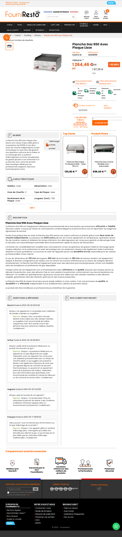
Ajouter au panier (101, 122)
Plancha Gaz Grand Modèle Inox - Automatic (104, 164)
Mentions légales (14, 510)
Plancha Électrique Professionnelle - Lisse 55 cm (75, 164)
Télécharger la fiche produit (54, 145)
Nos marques (12, 516)
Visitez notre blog (99, 484)
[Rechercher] (61, 16)
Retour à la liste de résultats (20, 40)
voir (28, 495)
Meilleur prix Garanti (12, 469)
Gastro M (76, 54)
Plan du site (69, 517)
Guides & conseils (14, 519)
